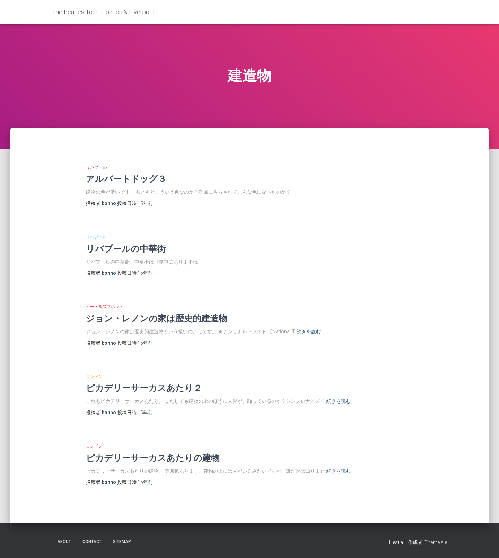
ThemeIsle (435, 542)
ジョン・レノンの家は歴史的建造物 (156, 318)
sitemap (122, 541)
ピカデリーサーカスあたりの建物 (153, 457)
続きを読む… (310, 331)
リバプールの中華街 (126, 248)
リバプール (96, 167)
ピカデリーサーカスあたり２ (144, 387)
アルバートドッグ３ (126, 178)
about (64, 541)
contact (92, 541)
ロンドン (94, 376)
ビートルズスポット (104, 306)
